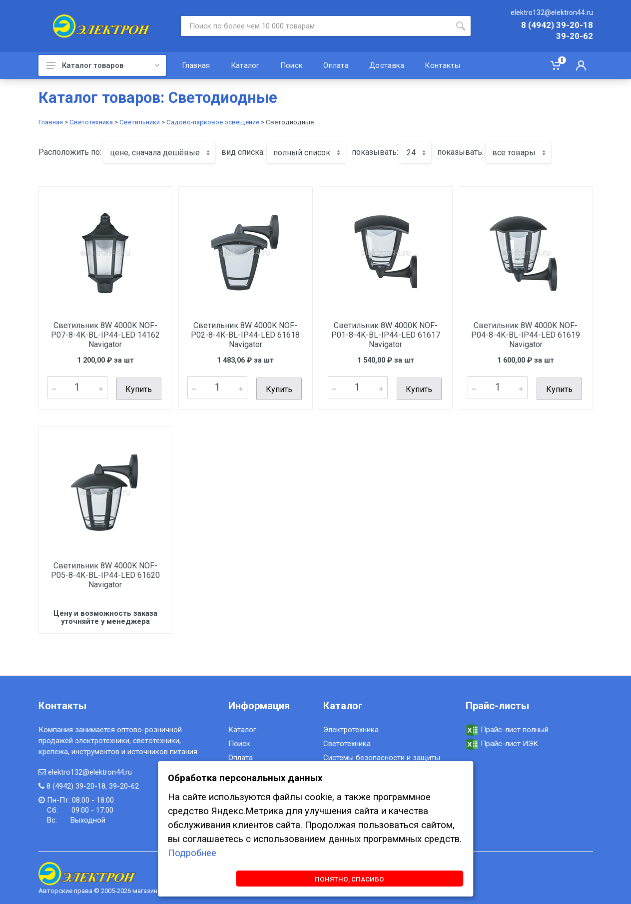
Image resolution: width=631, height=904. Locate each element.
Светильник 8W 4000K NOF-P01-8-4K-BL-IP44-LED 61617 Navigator (385, 335)
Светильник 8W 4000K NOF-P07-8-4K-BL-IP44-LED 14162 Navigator (105, 335)
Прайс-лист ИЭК (502, 742)
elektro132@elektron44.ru (552, 12)
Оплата (240, 755)
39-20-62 (574, 36)
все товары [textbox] (514, 152)
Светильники (139, 122)
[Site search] (316, 26)
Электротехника (351, 727)
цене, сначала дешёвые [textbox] (155, 152)
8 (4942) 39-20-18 (557, 25)
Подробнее (192, 851)
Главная (50, 122)
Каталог (242, 727)
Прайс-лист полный (507, 727)
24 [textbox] (411, 152)
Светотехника (91, 122)
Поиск (239, 741)
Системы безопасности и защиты (381, 755)
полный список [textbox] (301, 152)
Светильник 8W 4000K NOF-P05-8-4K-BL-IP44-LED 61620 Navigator (105, 573)
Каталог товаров (102, 65)
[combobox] (159, 152)
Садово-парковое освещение (212, 122)
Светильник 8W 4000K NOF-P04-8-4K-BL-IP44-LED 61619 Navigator (525, 335)
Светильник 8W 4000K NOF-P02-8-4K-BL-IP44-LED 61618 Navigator (245, 335)
